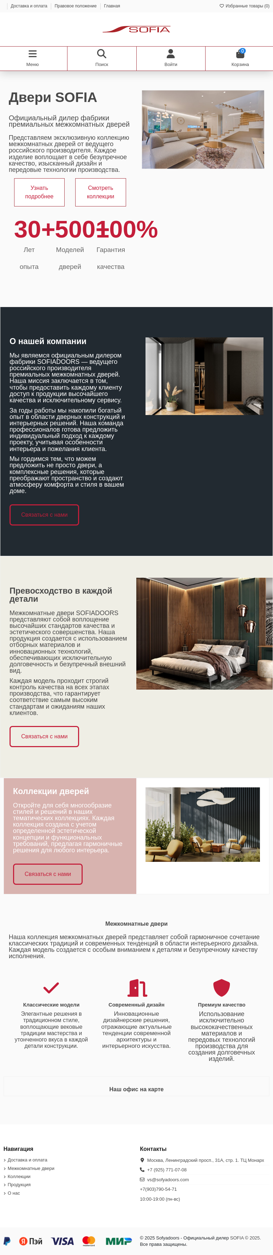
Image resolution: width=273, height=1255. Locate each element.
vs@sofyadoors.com (168, 1179)
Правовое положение (76, 6)
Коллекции (19, 1176)
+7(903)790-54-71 (158, 1189)
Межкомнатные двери (31, 1168)
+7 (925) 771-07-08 (167, 1169)
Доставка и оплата (29, 6)
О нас (14, 1193)
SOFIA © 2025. (245, 1238)
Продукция (19, 1184)
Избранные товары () (244, 6)
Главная (112, 6)
